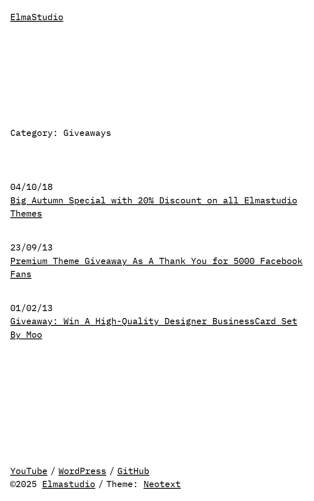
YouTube (28, 470)
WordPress (82, 470)
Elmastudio (68, 484)
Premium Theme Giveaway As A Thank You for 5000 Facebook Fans (156, 267)
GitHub (133, 470)
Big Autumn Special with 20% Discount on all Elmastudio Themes (153, 206)
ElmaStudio (36, 17)
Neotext (162, 484)
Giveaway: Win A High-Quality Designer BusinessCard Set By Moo (153, 327)
